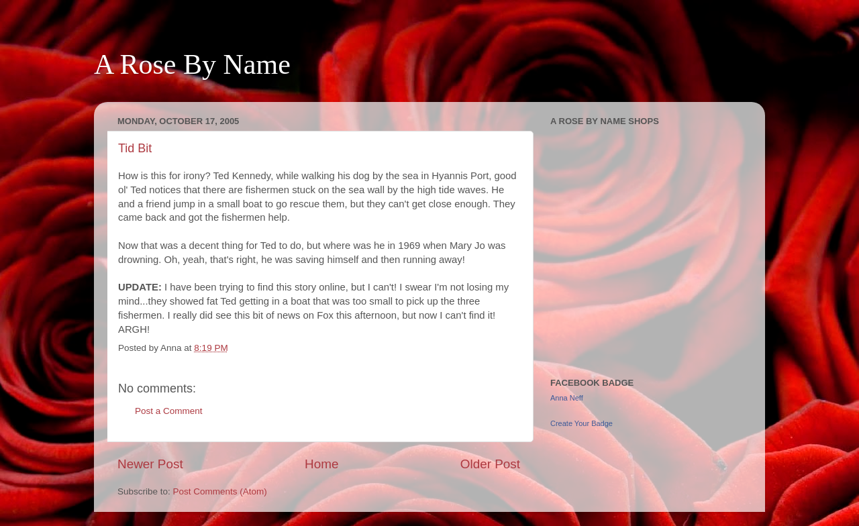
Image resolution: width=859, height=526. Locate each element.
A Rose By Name (192, 64)
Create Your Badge (581, 423)
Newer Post (150, 464)
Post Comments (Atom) (220, 491)
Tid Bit (135, 148)
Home (321, 464)
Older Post (490, 464)
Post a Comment (169, 411)
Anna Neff (566, 398)
